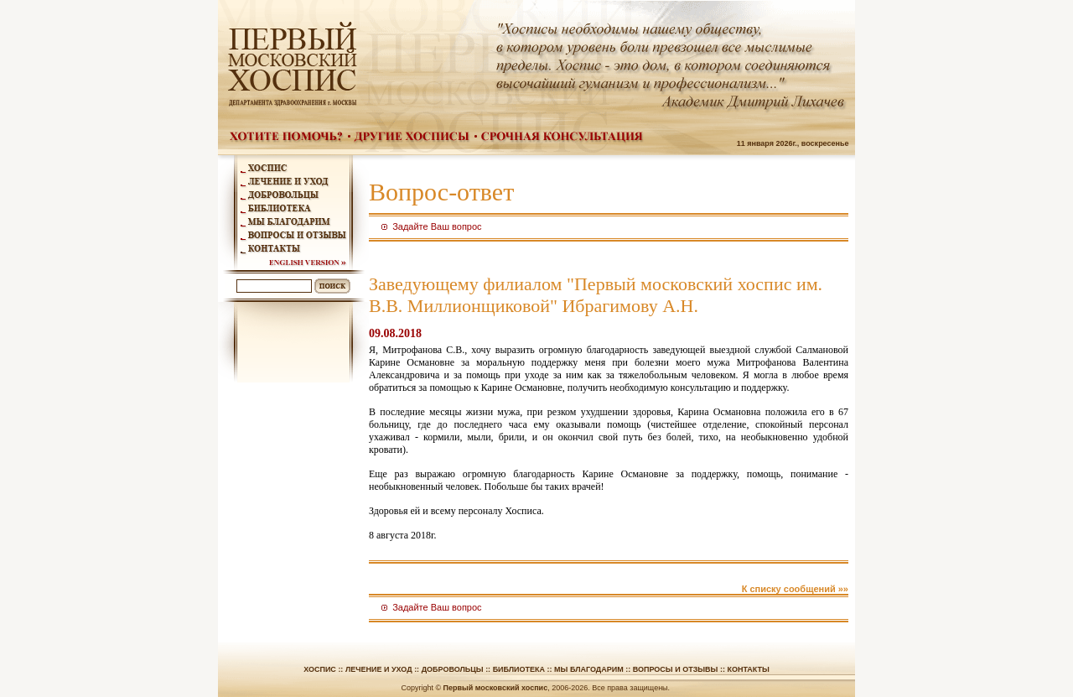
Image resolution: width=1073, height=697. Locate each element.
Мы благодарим (589, 669)
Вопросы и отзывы (675, 669)
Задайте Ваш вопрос (436, 226)
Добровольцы (453, 669)
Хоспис (319, 669)
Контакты (748, 669)
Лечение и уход (378, 669)
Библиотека (519, 669)
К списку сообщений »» (795, 589)
